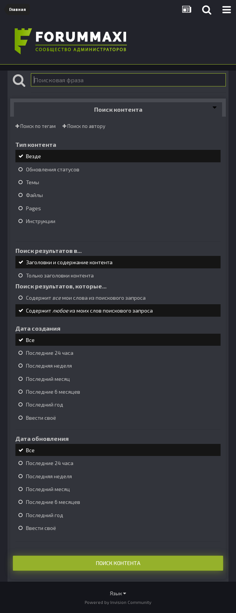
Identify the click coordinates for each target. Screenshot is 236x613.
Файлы (34, 195)
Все (30, 340)
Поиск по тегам (35, 126)
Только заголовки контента (60, 275)
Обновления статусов (52, 169)
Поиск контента (118, 563)
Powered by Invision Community (118, 602)
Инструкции (40, 221)
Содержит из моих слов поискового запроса (89, 311)
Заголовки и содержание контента (69, 262)
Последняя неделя (49, 366)
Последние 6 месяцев (53, 391)
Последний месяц (48, 379)
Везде (33, 156)
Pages (33, 208)
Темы (32, 182)
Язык (118, 593)
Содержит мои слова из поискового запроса (86, 297)
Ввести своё (41, 417)
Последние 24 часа (49, 353)
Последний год (44, 405)
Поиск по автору (83, 126)
